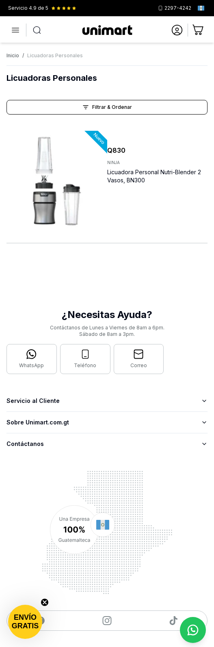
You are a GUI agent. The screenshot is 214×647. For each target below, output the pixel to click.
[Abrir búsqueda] (37, 30)
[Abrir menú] (15, 30)
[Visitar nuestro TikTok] (174, 620)
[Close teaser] (45, 602)
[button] (25, 622)
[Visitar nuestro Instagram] (107, 620)
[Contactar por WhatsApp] (31, 359)
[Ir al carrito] (199, 30)
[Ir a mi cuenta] (177, 30)
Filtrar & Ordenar (107, 107)
